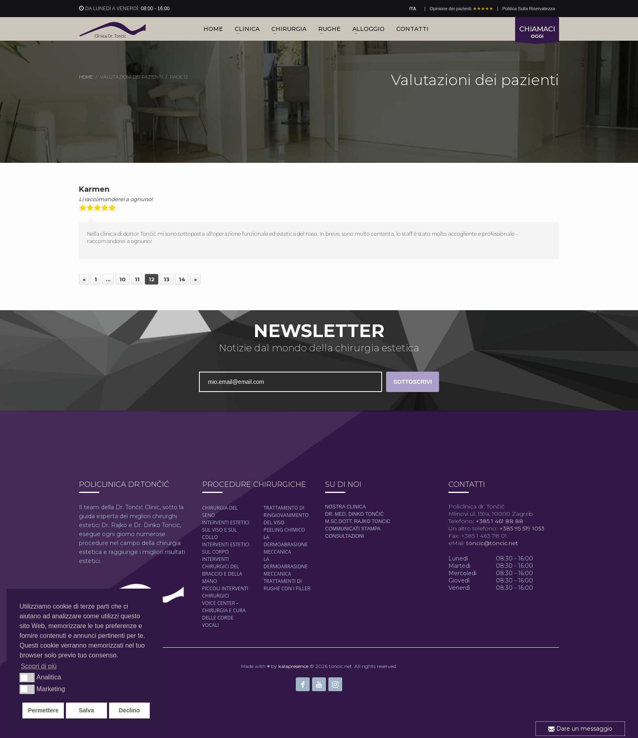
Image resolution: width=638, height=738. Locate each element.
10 (122, 279)
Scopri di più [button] (39, 666)
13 (167, 279)
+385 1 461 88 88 (498, 521)
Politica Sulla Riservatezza (528, 8)
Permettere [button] (43, 710)
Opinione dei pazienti (461, 8)
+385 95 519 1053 (521, 528)
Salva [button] (86, 710)
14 (182, 279)
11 (137, 279)
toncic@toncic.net (492, 543)
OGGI (537, 33)
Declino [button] (129, 710)
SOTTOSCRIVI (412, 382)
